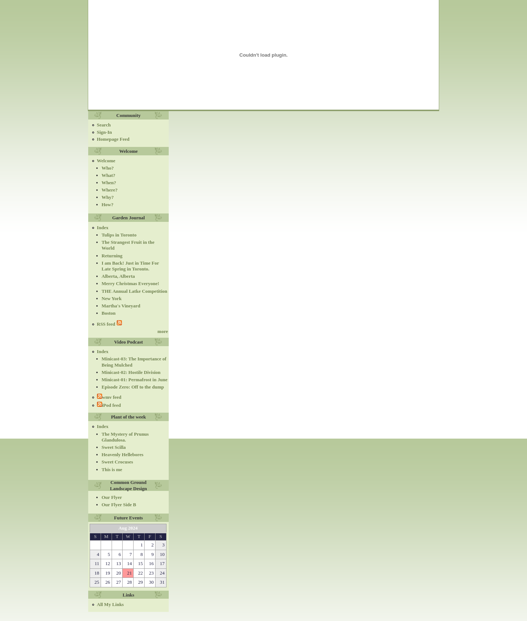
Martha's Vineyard (121, 305)
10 (162, 554)
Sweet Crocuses (117, 462)
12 (107, 563)
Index (103, 227)
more (162, 331)
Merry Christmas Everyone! (130, 283)
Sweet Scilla (114, 447)
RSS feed (109, 323)
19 (107, 573)
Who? (108, 168)
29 (140, 582)
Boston (109, 313)
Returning (112, 255)
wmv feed (109, 397)
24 (162, 573)
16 (151, 563)
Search (104, 125)
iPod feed (109, 405)
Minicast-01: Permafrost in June (135, 379)
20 (118, 573)
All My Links (110, 604)
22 (140, 573)
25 (96, 582)
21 (129, 573)
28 (129, 582)
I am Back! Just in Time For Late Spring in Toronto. (130, 266)
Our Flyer (112, 497)
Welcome (106, 160)
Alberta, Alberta (118, 276)
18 (96, 573)
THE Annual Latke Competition (135, 291)
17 (162, 563)
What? (109, 175)
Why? (108, 197)
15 (140, 563)
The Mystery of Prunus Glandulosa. (125, 437)
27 (118, 582)
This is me (112, 469)
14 (129, 563)
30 (151, 582)
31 (162, 582)
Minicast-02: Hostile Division (131, 372)
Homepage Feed (113, 139)
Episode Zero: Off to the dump (133, 387)
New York (112, 298)
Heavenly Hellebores (122, 454)
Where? (110, 190)
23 (151, 573)
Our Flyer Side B (119, 504)
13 (118, 563)
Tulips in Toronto (119, 235)
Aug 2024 (128, 528)
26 (107, 582)
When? (109, 182)
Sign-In (104, 132)
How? (108, 204)
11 (96, 563)
